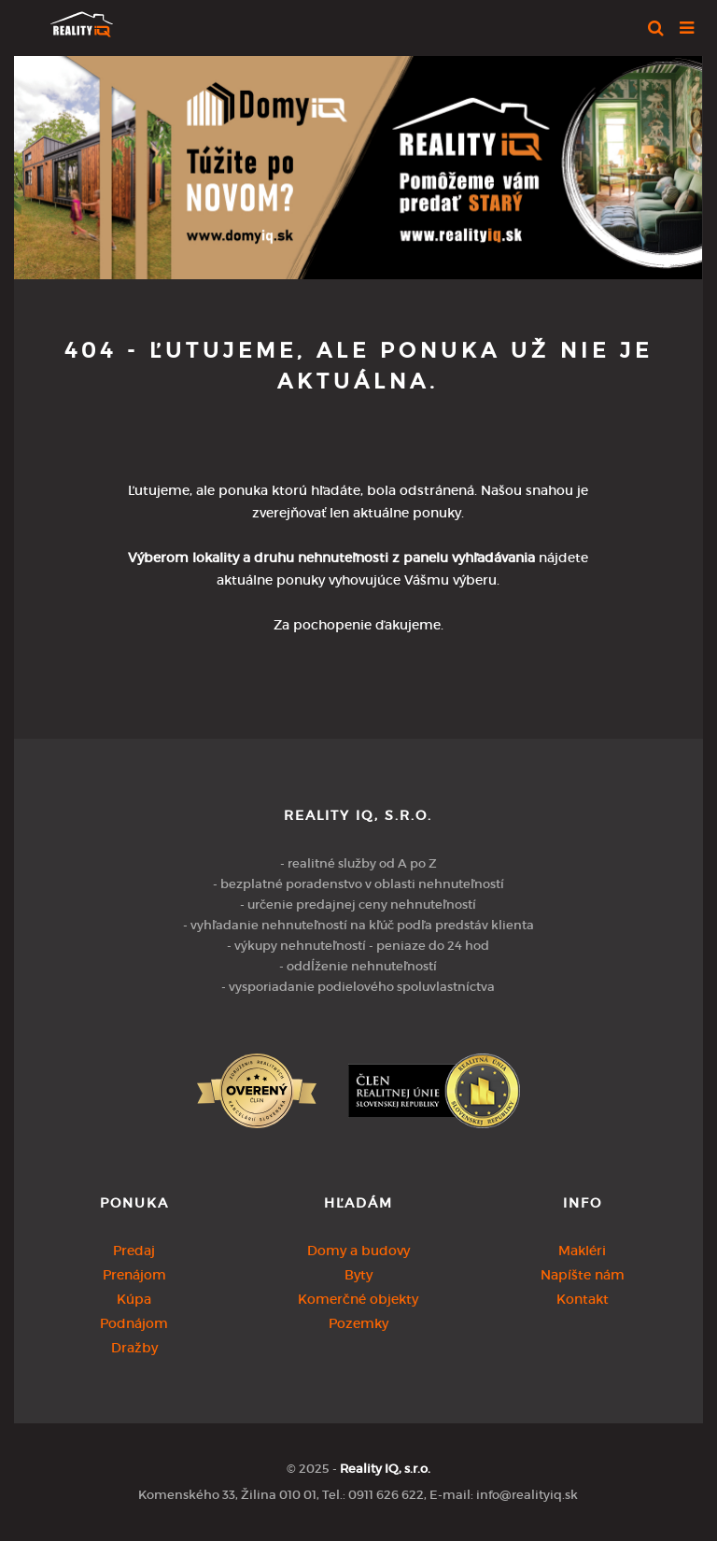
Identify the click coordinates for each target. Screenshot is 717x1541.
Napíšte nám (583, 1274)
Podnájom (134, 1323)
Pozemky (358, 1323)
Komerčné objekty (358, 1299)
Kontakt (582, 1299)
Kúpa (134, 1299)
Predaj (134, 1250)
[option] (358, 163)
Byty (358, 1274)
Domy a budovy (358, 1250)
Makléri (582, 1250)
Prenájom (134, 1274)
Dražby (134, 1347)
